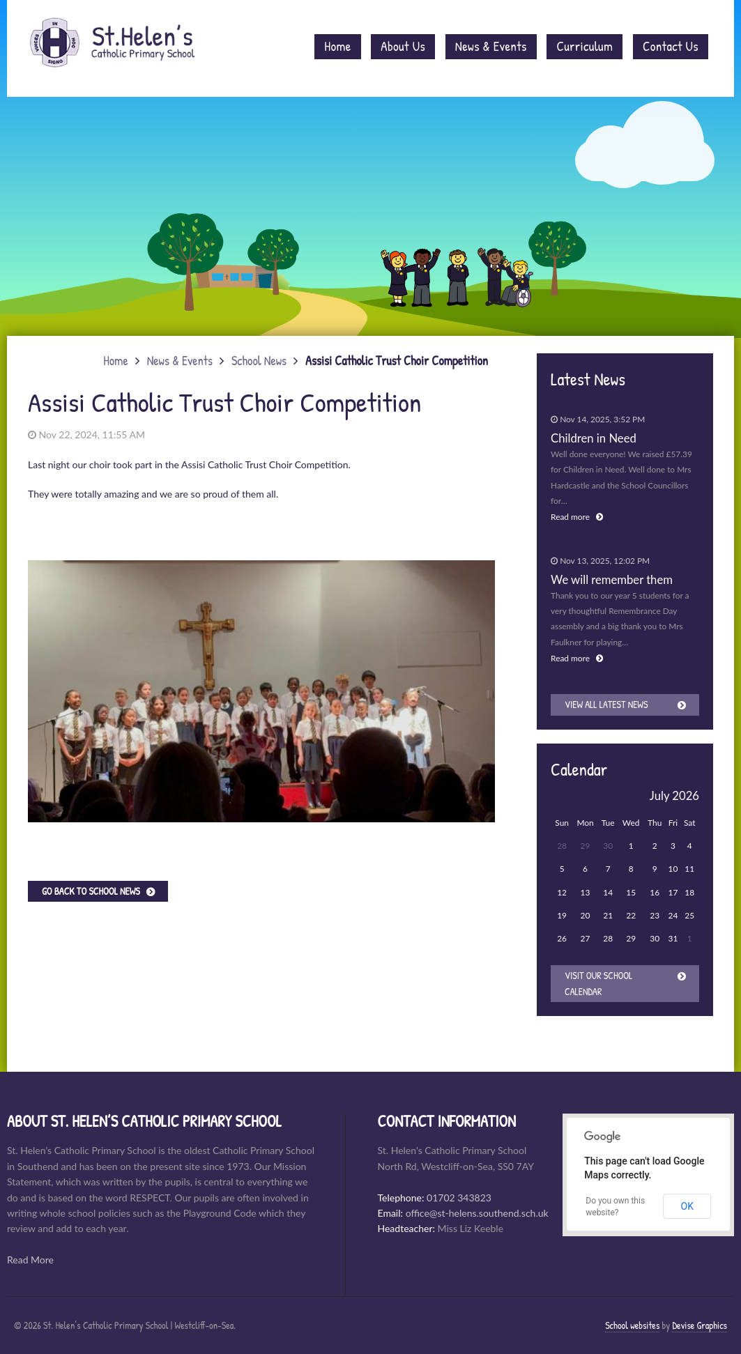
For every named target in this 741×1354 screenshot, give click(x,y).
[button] (482, 529)
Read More (30, 1259)
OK (687, 1206)
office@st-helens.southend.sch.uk (477, 1213)
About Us (403, 46)
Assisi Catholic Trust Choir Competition (396, 360)
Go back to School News (91, 891)
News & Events (491, 46)
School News (259, 360)
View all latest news (606, 704)
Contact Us (670, 46)
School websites (632, 1325)
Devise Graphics (699, 1325)
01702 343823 (459, 1197)
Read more (577, 516)
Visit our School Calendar (598, 983)
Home (337, 46)
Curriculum (584, 46)
